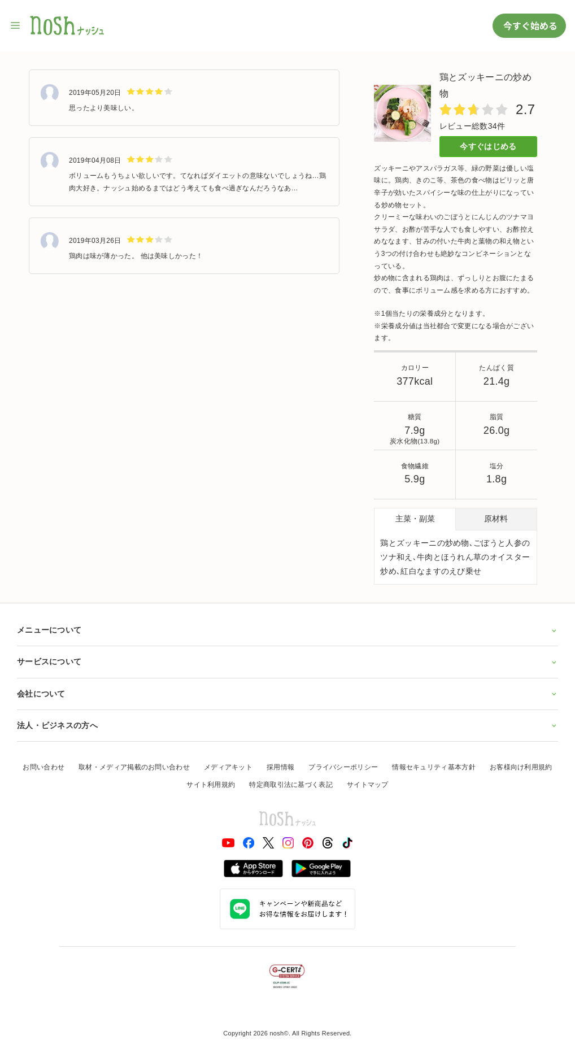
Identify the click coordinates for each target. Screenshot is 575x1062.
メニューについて (287, 629)
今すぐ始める (529, 25)
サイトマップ (368, 785)
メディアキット (228, 767)
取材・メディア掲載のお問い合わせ (134, 767)
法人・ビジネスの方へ (287, 725)
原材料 (496, 518)
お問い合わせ (43, 767)
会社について (287, 693)
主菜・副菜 (415, 518)
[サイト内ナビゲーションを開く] (16, 25)
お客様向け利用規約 (521, 767)
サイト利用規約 (210, 785)
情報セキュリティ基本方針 (434, 767)
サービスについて (287, 661)
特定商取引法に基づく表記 (291, 785)
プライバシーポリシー (343, 767)
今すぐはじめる (488, 146)
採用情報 (280, 767)
